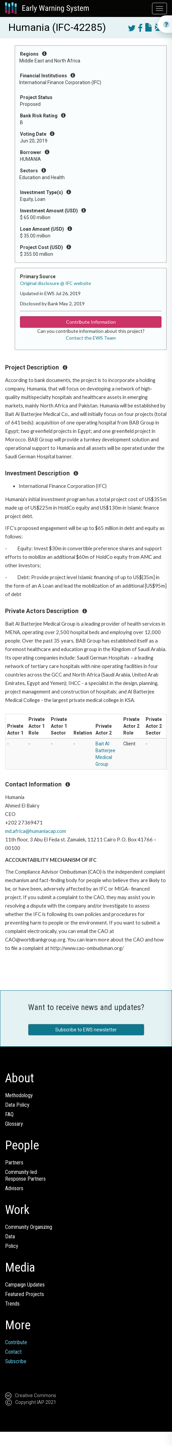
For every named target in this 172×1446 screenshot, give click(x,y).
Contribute (16, 1342)
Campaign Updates (25, 1284)
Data (10, 1236)
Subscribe (15, 1361)
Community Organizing (28, 1227)
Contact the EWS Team (91, 338)
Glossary (14, 1124)
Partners (14, 1162)
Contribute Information (91, 322)
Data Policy (17, 1105)
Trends (12, 1303)
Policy (11, 1246)
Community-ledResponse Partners (25, 1175)
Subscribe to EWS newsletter (86, 1029)
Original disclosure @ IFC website (55, 283)
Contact (13, 1352)
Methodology (19, 1095)
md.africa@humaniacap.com (35, 831)
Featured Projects (24, 1294)
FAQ (9, 1114)
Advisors (14, 1188)
